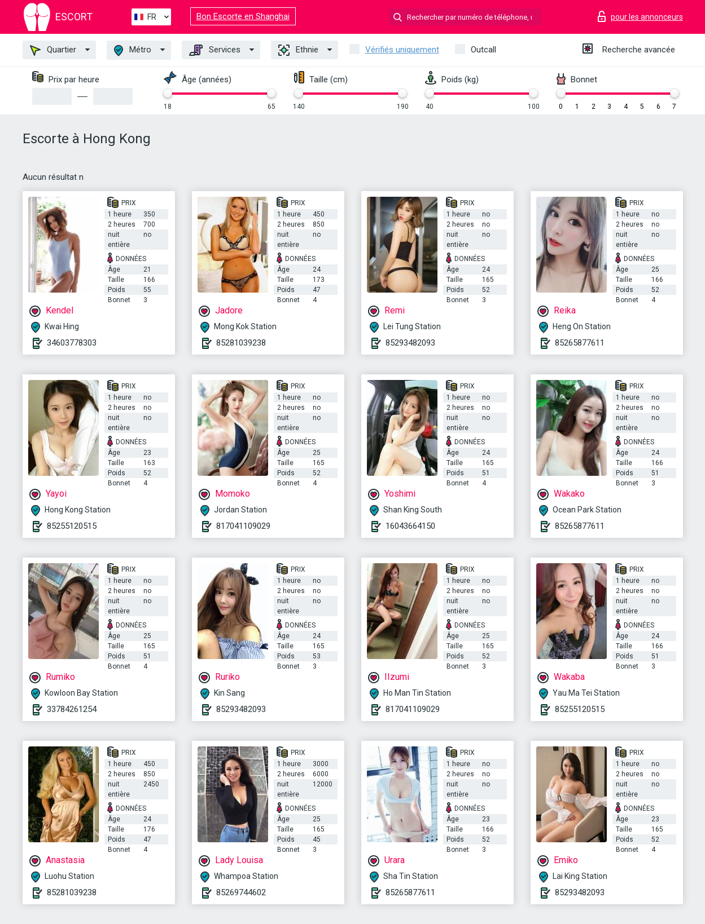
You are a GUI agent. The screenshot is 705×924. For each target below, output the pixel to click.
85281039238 (241, 343)
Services (214, 50)
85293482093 (410, 343)
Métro (132, 50)
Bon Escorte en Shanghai (243, 16)
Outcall (483, 50)
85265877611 (580, 343)
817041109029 (243, 526)
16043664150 (410, 526)
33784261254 (72, 709)
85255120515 (72, 526)
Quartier (53, 50)
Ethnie (298, 50)
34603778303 (72, 343)
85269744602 (241, 892)
